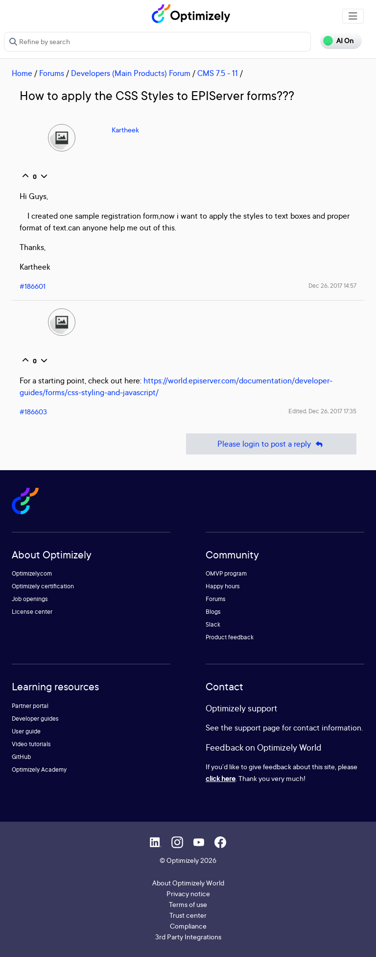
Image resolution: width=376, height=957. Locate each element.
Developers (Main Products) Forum (130, 73)
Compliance (188, 926)
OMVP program (226, 573)
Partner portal (30, 706)
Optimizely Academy (39, 769)
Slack (213, 624)
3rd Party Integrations (188, 936)
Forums (51, 73)
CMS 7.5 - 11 (217, 73)
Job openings (30, 599)
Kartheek (125, 129)
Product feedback (230, 637)
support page (257, 727)
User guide (26, 731)
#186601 (33, 286)
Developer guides (35, 718)
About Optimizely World (188, 882)
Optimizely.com (32, 573)
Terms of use (188, 904)
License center (32, 611)
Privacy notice (188, 893)
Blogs (213, 611)
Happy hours (223, 586)
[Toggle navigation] (353, 16)
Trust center (188, 915)
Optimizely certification (43, 586)
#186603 (33, 411)
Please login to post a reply (271, 444)
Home (22, 73)
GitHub (21, 757)
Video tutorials (31, 744)
